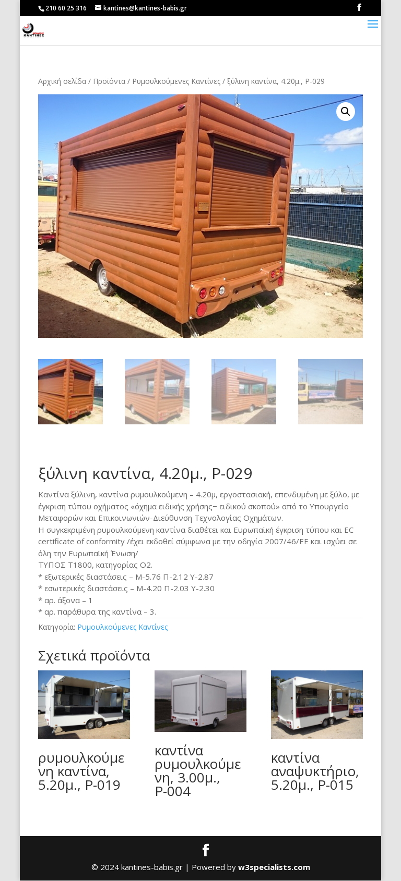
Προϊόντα (109, 81)
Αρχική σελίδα (62, 81)
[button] (345, 111)
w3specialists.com (274, 867)
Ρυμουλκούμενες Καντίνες (176, 81)
